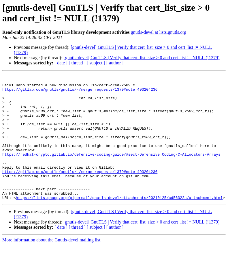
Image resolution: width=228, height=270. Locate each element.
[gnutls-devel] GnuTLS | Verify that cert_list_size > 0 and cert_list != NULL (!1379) (141, 57)
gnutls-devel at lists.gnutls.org (158, 32)
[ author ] (115, 62)
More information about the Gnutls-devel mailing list (51, 264)
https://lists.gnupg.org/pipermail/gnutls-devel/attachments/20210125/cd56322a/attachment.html (119, 222)
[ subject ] (96, 62)
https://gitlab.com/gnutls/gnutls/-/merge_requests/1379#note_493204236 (79, 92)
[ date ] (60, 62)
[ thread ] (77, 62)
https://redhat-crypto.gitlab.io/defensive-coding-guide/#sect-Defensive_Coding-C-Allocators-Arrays (111, 170)
